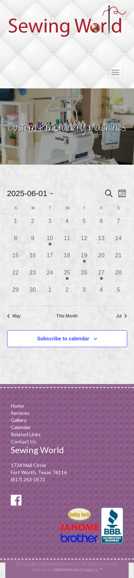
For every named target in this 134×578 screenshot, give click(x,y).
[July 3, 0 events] (84, 294)
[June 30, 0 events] (32, 294)
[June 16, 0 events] (32, 259)
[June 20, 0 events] (101, 259)
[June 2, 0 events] (32, 225)
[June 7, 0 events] (118, 225)
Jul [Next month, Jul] (121, 316)
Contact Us (23, 441)
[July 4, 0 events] (101, 294)
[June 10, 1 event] (50, 242)
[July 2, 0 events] (67, 294)
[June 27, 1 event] (101, 277)
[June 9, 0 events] (32, 242)
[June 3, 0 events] (50, 225)
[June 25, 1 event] (67, 277)
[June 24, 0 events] (50, 277)
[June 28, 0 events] (118, 277)
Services (20, 413)
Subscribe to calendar (63, 338)
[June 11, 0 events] (67, 242)
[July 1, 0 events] (50, 294)
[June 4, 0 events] (67, 225)
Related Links (26, 434)
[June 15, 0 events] (15, 259)
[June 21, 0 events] (118, 259)
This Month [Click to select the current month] (67, 316)
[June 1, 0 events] (15, 225)
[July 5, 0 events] (118, 294)
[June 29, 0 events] (15, 294)
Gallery (18, 420)
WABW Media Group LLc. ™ (78, 569)
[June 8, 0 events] (15, 242)
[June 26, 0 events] (84, 277)
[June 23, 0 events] (32, 277)
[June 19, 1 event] (84, 259)
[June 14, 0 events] (118, 242)
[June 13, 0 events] (101, 242)
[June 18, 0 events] (67, 259)
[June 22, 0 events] (15, 277)
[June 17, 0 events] (50, 259)
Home (17, 406)
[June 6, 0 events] (101, 225)
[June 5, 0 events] (84, 225)
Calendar (21, 427)
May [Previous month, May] (14, 316)
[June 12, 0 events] (84, 242)
